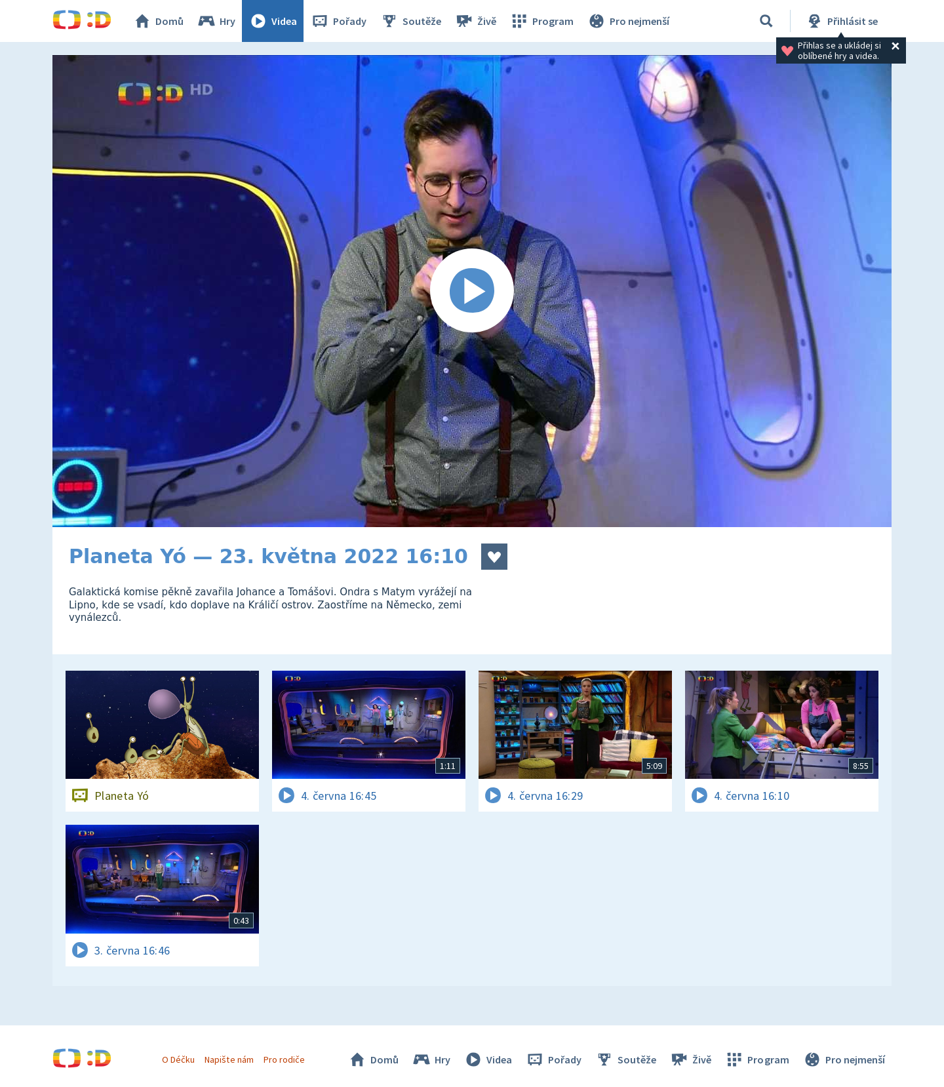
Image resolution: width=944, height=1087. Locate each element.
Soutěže (410, 21)
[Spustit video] (472, 291)
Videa (272, 21)
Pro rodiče (284, 1059)
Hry (216, 21)
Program (541, 21)
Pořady (338, 21)
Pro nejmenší (628, 21)
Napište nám (229, 1059)
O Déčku (178, 1059)
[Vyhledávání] (766, 21)
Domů (158, 21)
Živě (475, 21)
